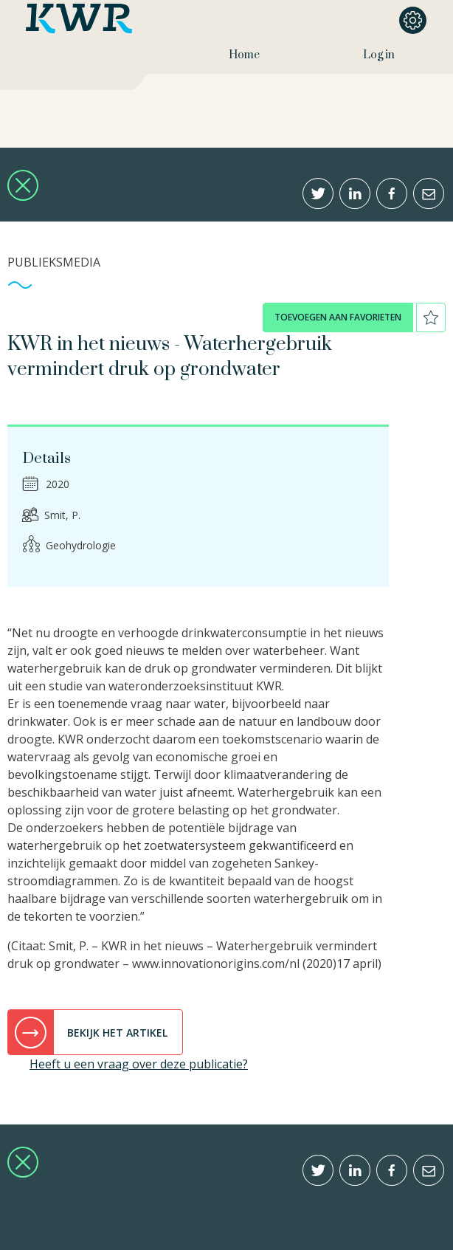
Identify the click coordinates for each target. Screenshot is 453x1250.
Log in (379, 55)
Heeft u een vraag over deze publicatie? (139, 1064)
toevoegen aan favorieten (337, 317)
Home (244, 55)
